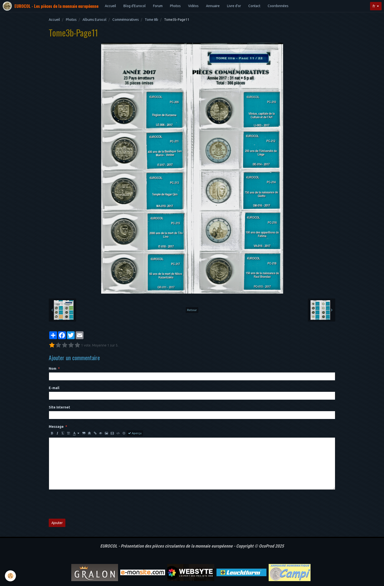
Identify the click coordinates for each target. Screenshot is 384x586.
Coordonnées (278, 6)
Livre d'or (234, 6)
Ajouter (57, 523)
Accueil (110, 6)
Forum (158, 6)
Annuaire (213, 6)
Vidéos (193, 6)
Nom (52, 369)
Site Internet (59, 407)
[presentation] (86, 504)
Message (56, 427)
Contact (254, 6)
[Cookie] (10, 575)
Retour (192, 309)
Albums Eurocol (95, 20)
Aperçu (135, 433)
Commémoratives (125, 20)
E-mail (54, 388)
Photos (175, 6)
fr (374, 6)
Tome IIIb (151, 20)
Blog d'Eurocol (134, 6)
